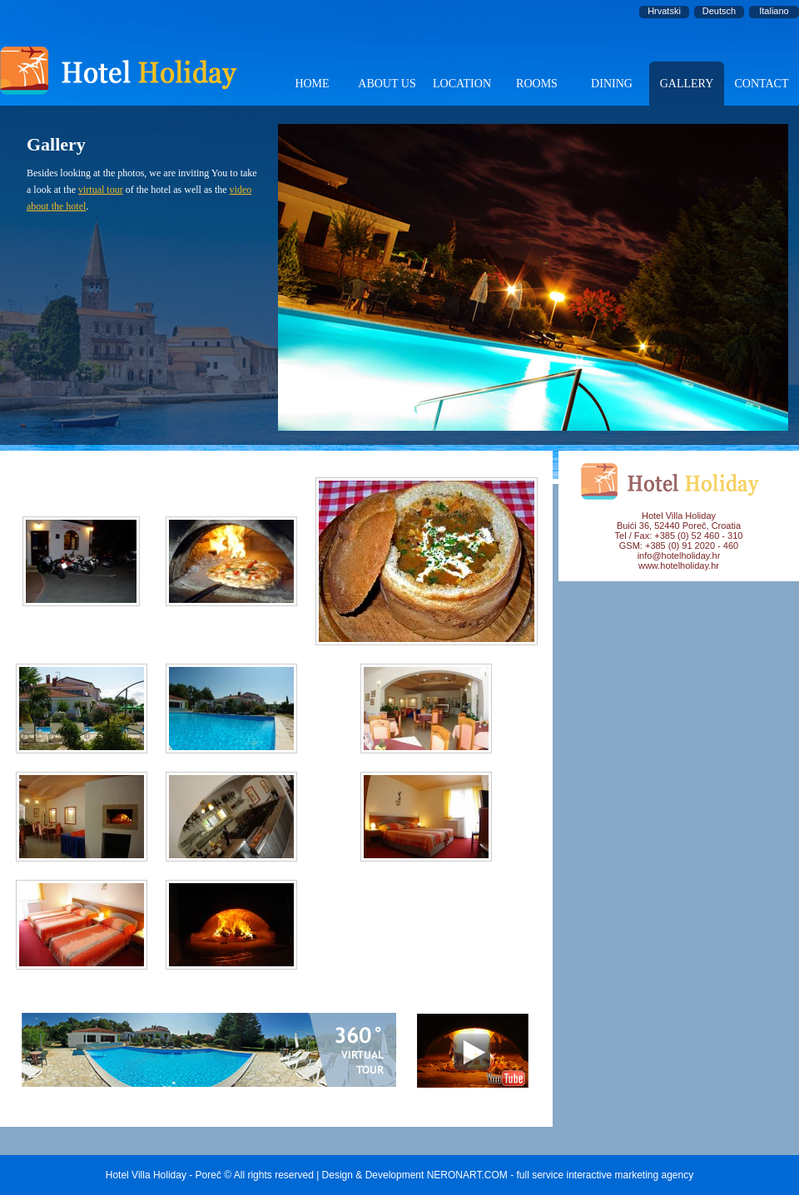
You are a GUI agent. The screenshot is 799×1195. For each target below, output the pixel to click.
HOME (312, 83)
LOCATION (462, 83)
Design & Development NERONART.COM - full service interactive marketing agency (508, 1175)
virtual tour (100, 189)
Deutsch (719, 11)
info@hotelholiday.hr (679, 555)
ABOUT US (386, 83)
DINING (612, 83)
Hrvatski (664, 11)
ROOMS (537, 83)
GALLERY (687, 83)
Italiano (773, 11)
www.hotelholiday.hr (678, 565)
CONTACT (762, 83)
